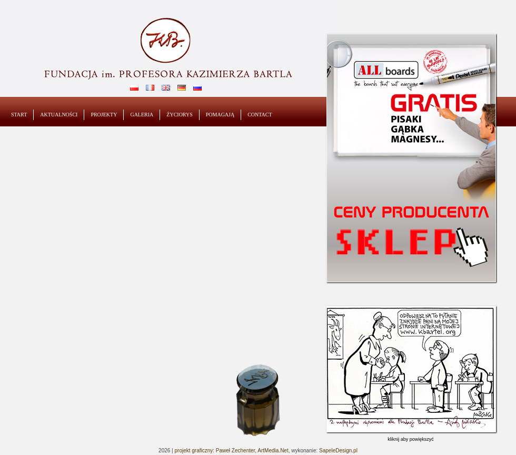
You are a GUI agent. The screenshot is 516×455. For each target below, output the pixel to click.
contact (259, 114)
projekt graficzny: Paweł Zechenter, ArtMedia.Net (231, 450)
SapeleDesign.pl (338, 450)
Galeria (141, 114)
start (19, 114)
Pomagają (220, 114)
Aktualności (58, 114)
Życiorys (179, 114)
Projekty (104, 114)
